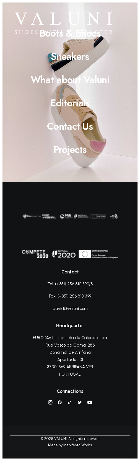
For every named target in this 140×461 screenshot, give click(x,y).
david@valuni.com (70, 308)
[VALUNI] (63, 23)
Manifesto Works (77, 445)
